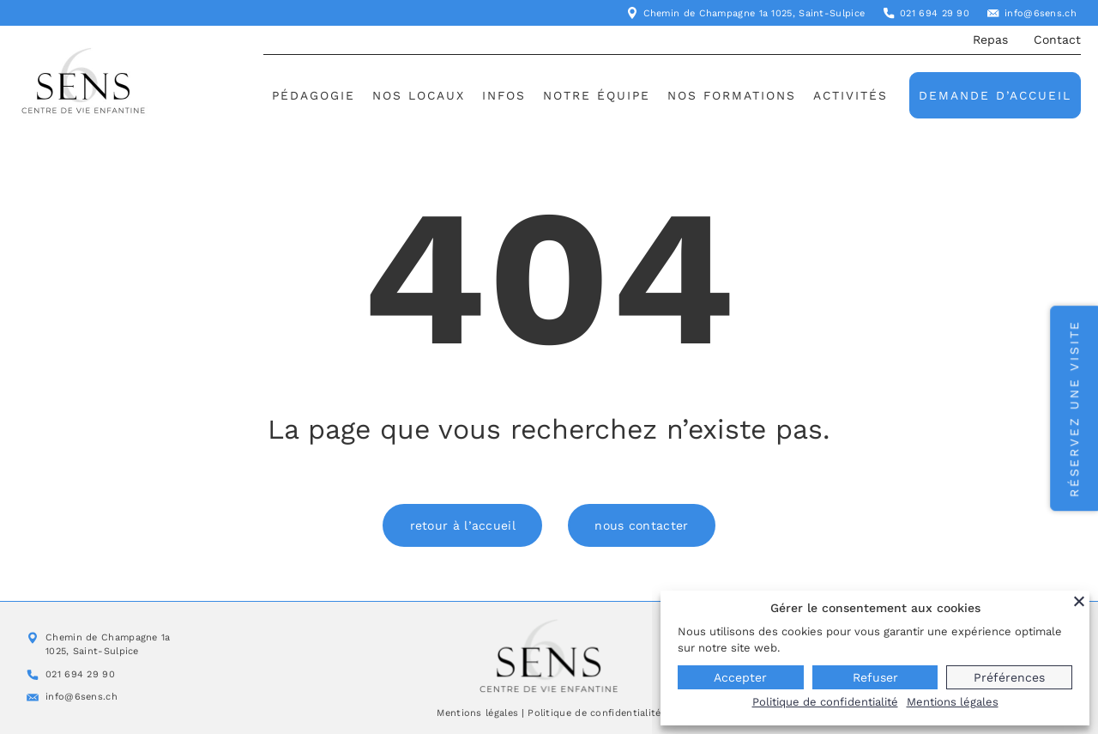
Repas (990, 39)
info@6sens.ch (1040, 13)
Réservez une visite (1074, 408)
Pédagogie (313, 95)
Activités (850, 95)
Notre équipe (596, 95)
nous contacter (642, 525)
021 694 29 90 (934, 13)
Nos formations (731, 95)
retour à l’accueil (462, 525)
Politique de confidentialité (594, 713)
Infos (504, 95)
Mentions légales (477, 713)
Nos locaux (418, 95)
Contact (1057, 39)
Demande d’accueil (995, 95)
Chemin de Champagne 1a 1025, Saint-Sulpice (754, 13)
